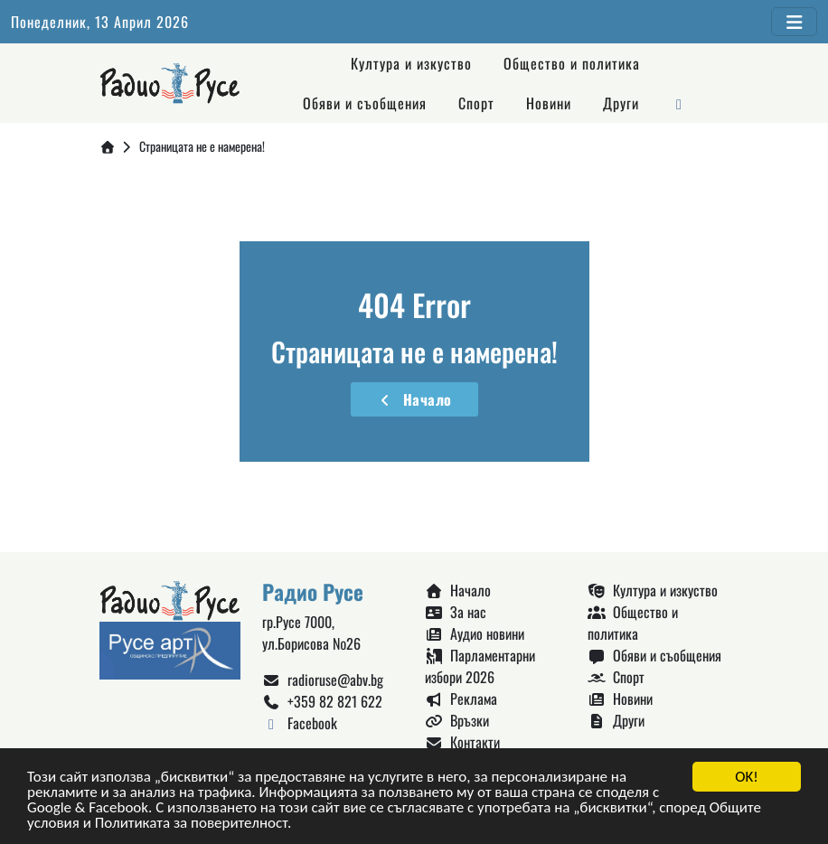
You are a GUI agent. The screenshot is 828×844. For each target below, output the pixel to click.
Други (621, 103)
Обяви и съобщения (365, 103)
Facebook (299, 723)
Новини (548, 103)
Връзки (457, 720)
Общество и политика (571, 63)
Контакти (462, 742)
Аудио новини (474, 633)
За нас (455, 612)
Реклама (461, 698)
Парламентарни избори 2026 (480, 666)
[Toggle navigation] (794, 21)
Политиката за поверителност (191, 824)
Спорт (476, 103)
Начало (414, 399)
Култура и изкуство (411, 63)
